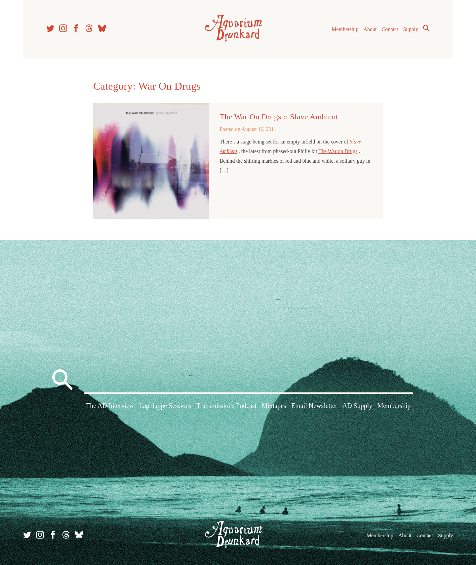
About (370, 29)
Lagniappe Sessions (165, 405)
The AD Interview (110, 405)
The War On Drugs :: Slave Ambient (278, 116)
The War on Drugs (337, 151)
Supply (410, 29)
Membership (345, 29)
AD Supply (357, 405)
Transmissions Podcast (226, 405)
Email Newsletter (314, 405)
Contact (390, 29)
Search (426, 28)
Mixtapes (273, 405)
